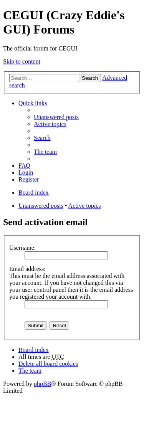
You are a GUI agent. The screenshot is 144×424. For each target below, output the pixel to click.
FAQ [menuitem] (24, 165)
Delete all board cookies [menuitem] (48, 363)
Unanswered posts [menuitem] (56, 117)
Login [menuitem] (25, 172)
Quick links (32, 103)
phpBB (42, 383)
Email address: (27, 269)
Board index (33, 350)
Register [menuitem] (28, 179)
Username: (22, 247)
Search (90, 78)
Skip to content (21, 61)
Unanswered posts (40, 205)
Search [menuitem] (42, 138)
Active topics (84, 205)
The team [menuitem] (45, 151)
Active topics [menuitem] (50, 124)
